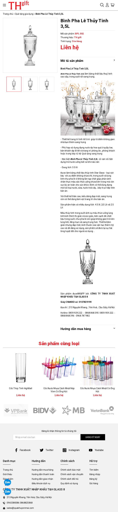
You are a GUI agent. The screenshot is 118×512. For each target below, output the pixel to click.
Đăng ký (93, 479)
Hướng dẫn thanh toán (43, 474)
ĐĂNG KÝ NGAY (93, 437)
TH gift (77, 37)
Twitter (46, 450)
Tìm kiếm (94, 470)
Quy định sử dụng (69, 483)
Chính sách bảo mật (71, 470)
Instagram (71, 450)
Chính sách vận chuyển (72, 474)
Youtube (96, 450)
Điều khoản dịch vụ (41, 483)
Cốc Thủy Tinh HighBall (20, 388)
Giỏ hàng (93, 483)
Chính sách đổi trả (70, 479)
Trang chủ (8, 470)
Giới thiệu (7, 474)
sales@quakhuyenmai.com (20, 508)
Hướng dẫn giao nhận (42, 479)
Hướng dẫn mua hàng (42, 470)
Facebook (22, 450)
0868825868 (26, 502)
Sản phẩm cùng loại (59, 343)
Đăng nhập (94, 474)
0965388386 (13, 502)
